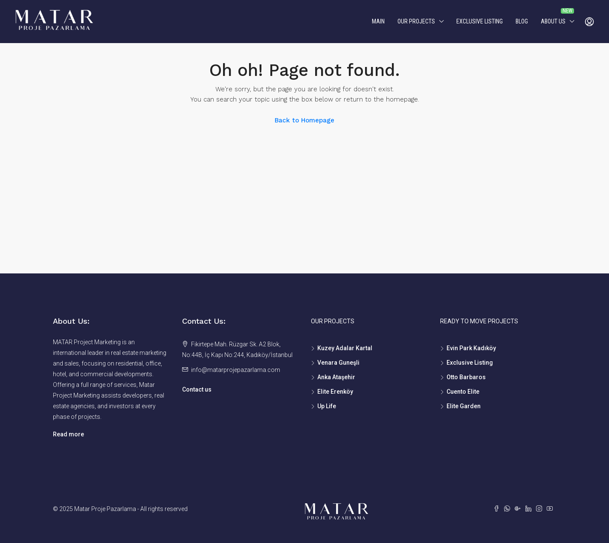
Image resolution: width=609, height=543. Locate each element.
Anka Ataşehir (336, 377)
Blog (522, 21)
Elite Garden (464, 406)
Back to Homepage (304, 120)
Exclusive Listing (479, 21)
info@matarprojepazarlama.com (235, 369)
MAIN (378, 21)
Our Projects (416, 21)
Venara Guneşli (338, 362)
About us (553, 21)
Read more (68, 434)
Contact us (197, 389)
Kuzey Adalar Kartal (344, 348)
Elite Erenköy (335, 391)
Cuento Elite (463, 391)
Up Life (326, 406)
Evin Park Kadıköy (471, 348)
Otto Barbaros (466, 377)
